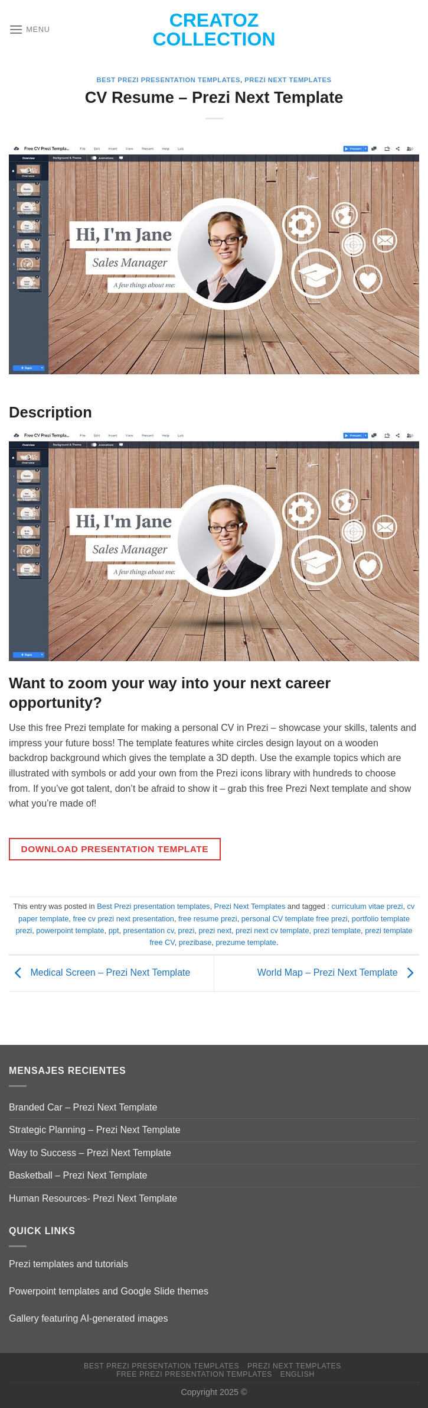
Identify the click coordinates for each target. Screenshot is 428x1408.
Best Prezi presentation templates (168, 79)
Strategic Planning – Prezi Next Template (95, 1130)
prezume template (245, 942)
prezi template (337, 930)
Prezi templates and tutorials (68, 1264)
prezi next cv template (272, 930)
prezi (186, 930)
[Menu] (29, 29)
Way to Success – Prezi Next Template (90, 1153)
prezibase (195, 942)
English (297, 1374)
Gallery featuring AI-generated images (88, 1318)
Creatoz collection (214, 29)
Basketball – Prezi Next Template (78, 1175)
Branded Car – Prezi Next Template (83, 1107)
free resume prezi (207, 918)
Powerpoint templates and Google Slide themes (108, 1291)
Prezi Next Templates (287, 79)
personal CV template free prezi (294, 918)
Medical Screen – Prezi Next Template (99, 972)
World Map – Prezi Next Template (338, 972)
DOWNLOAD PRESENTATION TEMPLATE (114, 849)
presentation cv (148, 930)
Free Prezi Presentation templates (194, 1374)
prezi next (214, 930)
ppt (114, 930)
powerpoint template (70, 930)
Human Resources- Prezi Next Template (93, 1198)
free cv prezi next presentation (123, 918)
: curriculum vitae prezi (365, 906)
